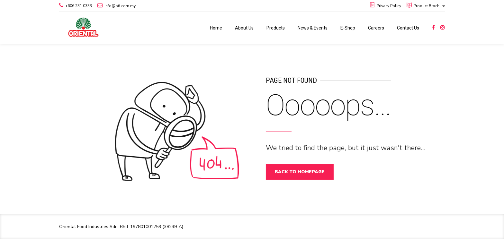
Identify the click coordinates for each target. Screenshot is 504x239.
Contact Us (408, 27)
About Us (244, 27)
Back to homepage (303, 172)
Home (216, 27)
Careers (376, 27)
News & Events (313, 27)
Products (275, 27)
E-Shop (347, 27)
